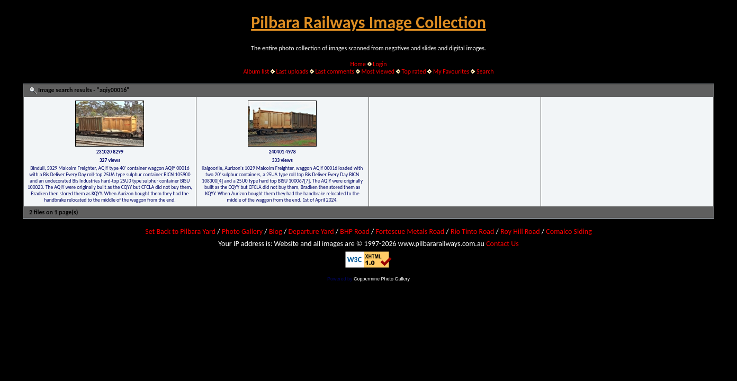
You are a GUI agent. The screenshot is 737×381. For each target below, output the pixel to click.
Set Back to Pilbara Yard (180, 231)
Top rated (414, 71)
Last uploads (292, 71)
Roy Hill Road (520, 231)
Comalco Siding (568, 231)
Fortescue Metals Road (410, 231)
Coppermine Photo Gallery (382, 279)
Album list (256, 71)
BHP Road (355, 231)
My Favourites (451, 71)
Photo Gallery (242, 231)
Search (485, 71)
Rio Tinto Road (472, 231)
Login (380, 64)
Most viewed (377, 71)
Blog (275, 231)
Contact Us (502, 243)
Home (358, 64)
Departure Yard (311, 231)
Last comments (335, 71)
